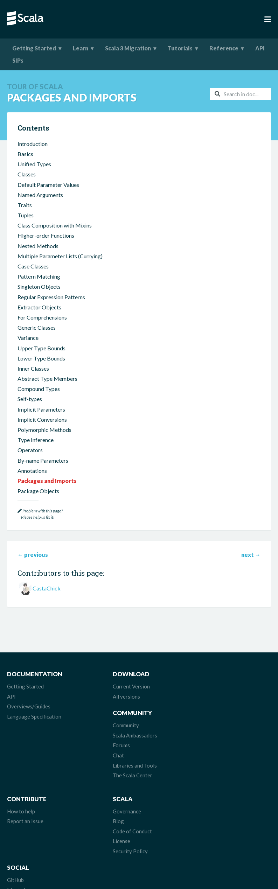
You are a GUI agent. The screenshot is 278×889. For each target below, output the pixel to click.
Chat (192, 724)
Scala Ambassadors (209, 704)
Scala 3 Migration (128, 48)
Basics (25, 161)
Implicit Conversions (42, 427)
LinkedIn (197, 830)
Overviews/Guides (28, 714)
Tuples (26, 222)
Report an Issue (25, 790)
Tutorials (180, 48)
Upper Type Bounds (41, 355)
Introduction (33, 151)
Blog (102, 790)
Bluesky (196, 800)
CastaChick (47, 596)
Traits (25, 212)
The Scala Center (207, 744)
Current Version (115, 694)
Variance (28, 345)
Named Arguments (40, 202)
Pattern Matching (39, 284)
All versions (110, 704)
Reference (223, 48)
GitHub (195, 780)
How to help (21, 780)
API (260, 48)
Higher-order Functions (46, 243)
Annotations (32, 478)
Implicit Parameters (41, 417)
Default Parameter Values (48, 192)
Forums (195, 714)
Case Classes (33, 274)
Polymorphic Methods (44, 437)
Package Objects (38, 498)
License (105, 810)
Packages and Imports (47, 488)
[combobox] (240, 94)
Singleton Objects (39, 294)
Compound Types (39, 396)
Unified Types (34, 171)
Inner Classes (33, 376)
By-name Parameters (43, 468)
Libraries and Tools (209, 734)
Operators (30, 457)
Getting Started (34, 48)
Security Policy (114, 820)
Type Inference (36, 447)
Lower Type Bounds (41, 366)
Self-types (30, 406)
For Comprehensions (42, 325)
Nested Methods (38, 253)
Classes (27, 181)
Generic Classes (37, 335)
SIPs (17, 60)
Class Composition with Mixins (55, 233)
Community (200, 694)
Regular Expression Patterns (51, 304)
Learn (80, 48)
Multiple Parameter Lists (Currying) (60, 263)
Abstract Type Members (47, 386)
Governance (111, 780)
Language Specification (34, 724)
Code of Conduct (116, 800)
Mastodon (199, 790)
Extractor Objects (39, 315)
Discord (196, 820)
